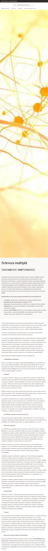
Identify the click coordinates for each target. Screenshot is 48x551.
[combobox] (23, 4)
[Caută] (24, 5)
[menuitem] (6, 8)
